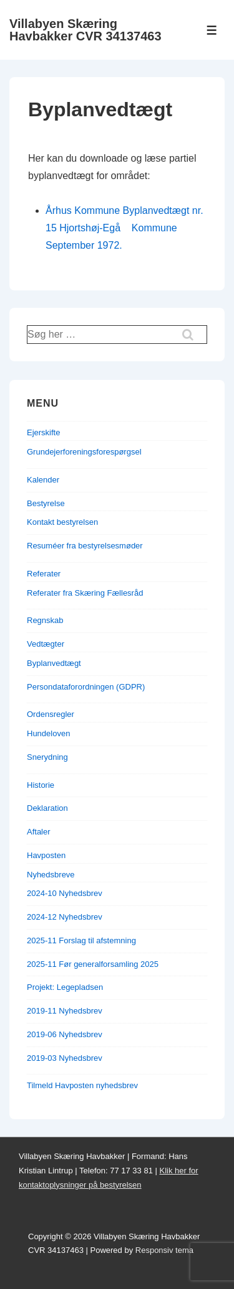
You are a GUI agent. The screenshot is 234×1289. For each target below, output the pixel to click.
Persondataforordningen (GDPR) (86, 686)
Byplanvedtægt (54, 663)
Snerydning (47, 757)
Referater (44, 573)
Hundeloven (48, 733)
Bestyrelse (46, 503)
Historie (40, 785)
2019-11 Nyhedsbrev (64, 1010)
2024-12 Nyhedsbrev (64, 917)
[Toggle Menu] (212, 30)
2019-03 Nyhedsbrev (64, 1058)
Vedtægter (45, 644)
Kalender (43, 479)
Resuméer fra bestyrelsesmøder (85, 545)
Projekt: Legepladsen (65, 987)
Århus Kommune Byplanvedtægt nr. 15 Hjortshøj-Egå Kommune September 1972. (124, 228)
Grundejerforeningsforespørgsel (84, 451)
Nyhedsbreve (51, 874)
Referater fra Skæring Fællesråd (85, 593)
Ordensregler (50, 714)
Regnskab (45, 620)
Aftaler (39, 831)
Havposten (46, 855)
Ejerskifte (43, 432)
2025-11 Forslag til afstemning (81, 940)
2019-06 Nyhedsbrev (64, 1034)
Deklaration (47, 808)
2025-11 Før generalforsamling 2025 (92, 964)
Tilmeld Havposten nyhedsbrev (82, 1085)
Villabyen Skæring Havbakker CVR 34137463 (85, 30)
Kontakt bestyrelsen (62, 522)
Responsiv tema (164, 1250)
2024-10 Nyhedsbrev (64, 893)
